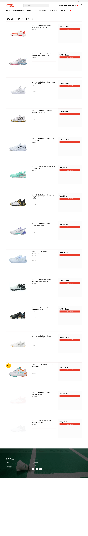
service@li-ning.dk (10, 467)
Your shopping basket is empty (68, 5)
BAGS (35, 10)
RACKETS (8, 10)
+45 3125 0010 (9, 466)
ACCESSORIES (53, 10)
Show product (70, 29)
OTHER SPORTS (63, 10)
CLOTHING (29, 10)
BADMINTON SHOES (18, 10)
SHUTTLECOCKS (43, 10)
